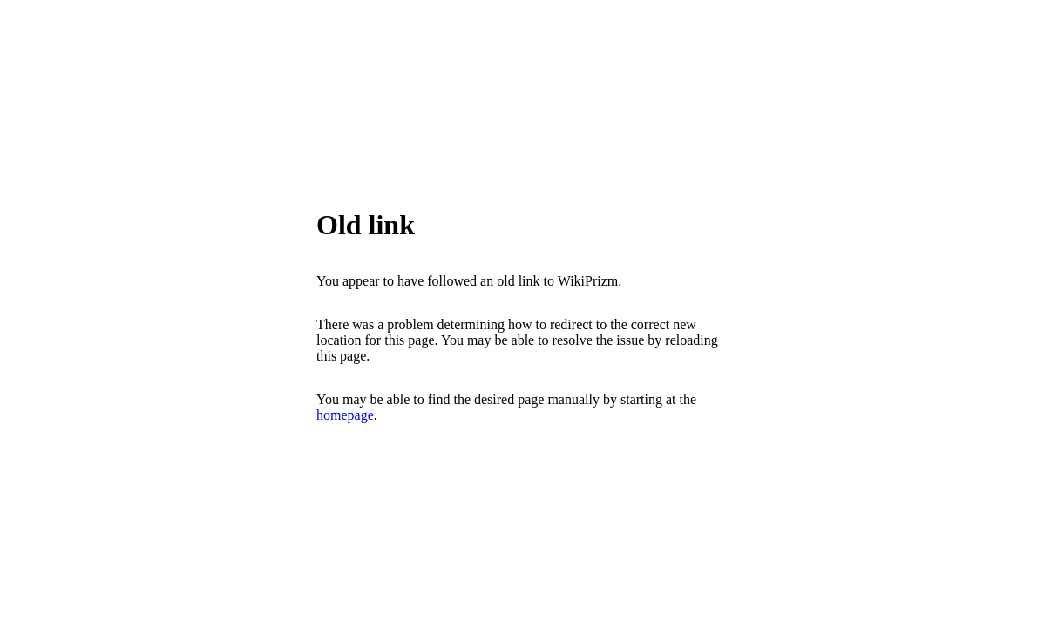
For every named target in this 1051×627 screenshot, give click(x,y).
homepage (345, 415)
